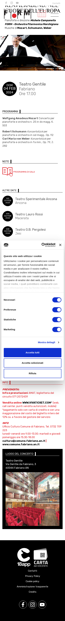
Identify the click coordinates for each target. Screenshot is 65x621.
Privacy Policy (32, 576)
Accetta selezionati (32, 362)
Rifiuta (32, 373)
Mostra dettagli (46, 342)
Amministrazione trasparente (32, 586)
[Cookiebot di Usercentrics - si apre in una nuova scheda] (42, 245)
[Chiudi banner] (60, 245)
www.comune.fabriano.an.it (21, 444)
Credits (32, 592)
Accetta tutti (32, 352)
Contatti (56, 3)
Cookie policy (32, 581)
